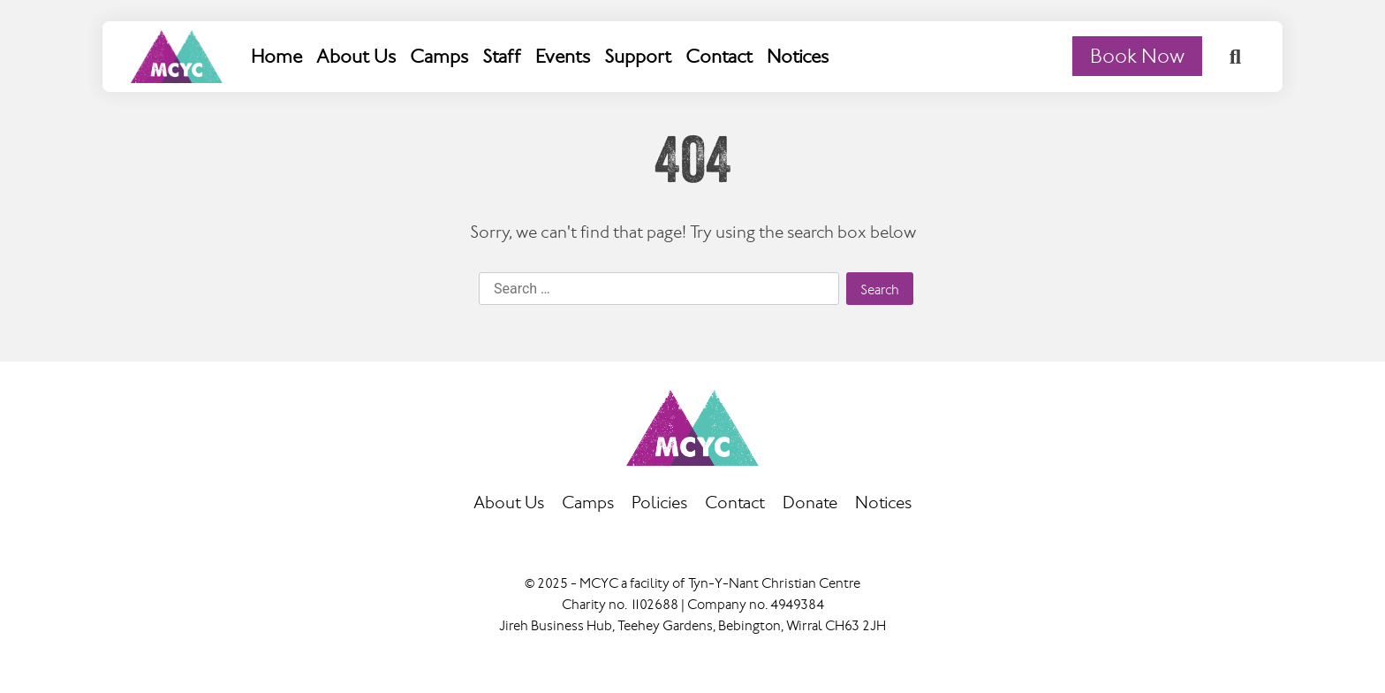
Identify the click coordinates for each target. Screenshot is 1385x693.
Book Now (1137, 56)
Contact (719, 56)
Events (562, 56)
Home (276, 56)
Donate (810, 503)
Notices (798, 56)
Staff (501, 56)
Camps (439, 56)
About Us (356, 56)
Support (637, 56)
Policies (659, 503)
